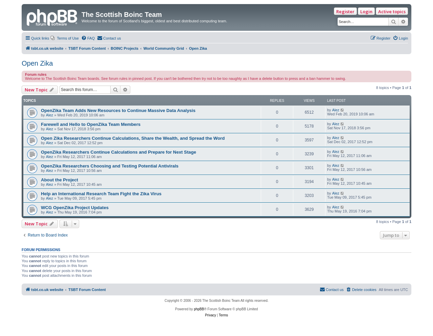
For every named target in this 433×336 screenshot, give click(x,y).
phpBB (199, 309)
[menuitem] (65, 38)
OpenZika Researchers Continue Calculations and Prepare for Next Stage (118, 152)
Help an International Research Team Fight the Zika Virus (101, 193)
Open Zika (37, 63)
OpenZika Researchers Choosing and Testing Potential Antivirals (110, 166)
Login (366, 11)
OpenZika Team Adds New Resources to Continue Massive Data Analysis (118, 110)
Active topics (392, 11)
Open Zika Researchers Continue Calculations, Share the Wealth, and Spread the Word (133, 138)
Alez (49, 115)
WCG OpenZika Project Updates (75, 207)
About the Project (59, 179)
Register (345, 11)
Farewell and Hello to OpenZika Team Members (90, 124)
